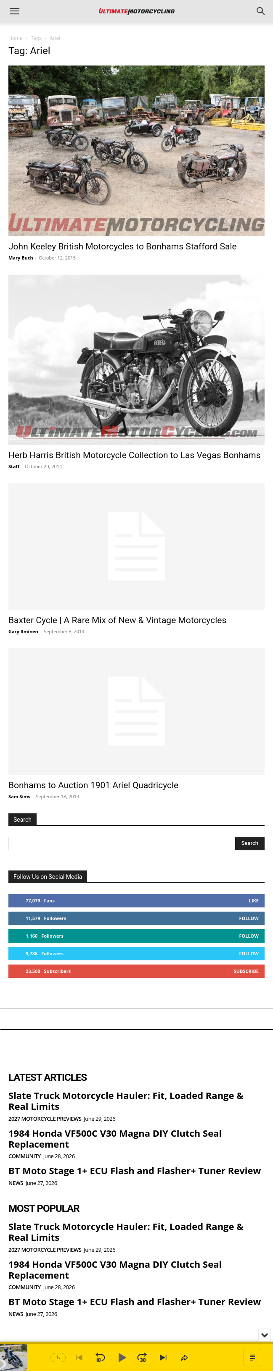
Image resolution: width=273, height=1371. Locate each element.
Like (254, 900)
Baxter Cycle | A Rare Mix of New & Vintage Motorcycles (117, 620)
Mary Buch (20, 257)
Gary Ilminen (23, 631)
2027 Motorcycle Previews (44, 1118)
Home (15, 38)
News (15, 1183)
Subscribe (246, 971)
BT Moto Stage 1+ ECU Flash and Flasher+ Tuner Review (134, 1170)
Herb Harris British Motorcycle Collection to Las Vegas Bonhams (134, 455)
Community (24, 1156)
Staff (13, 466)
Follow (249, 918)
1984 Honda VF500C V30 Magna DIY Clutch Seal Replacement (115, 1138)
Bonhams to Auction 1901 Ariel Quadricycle (93, 785)
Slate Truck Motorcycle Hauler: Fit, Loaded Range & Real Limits (126, 1100)
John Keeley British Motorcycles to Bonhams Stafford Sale (122, 246)
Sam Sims (19, 796)
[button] (14, 11)
